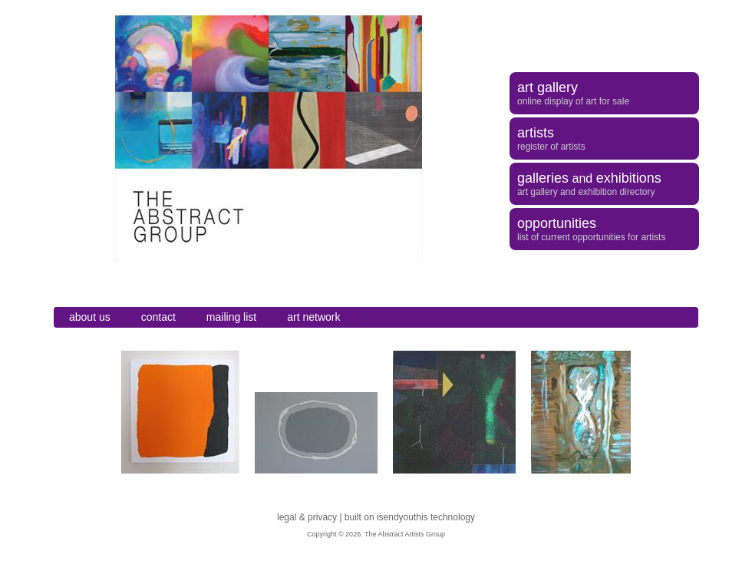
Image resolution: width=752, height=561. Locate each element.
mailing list (231, 317)
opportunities (556, 223)
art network (313, 317)
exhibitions (628, 178)
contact (158, 317)
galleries (543, 178)
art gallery (547, 87)
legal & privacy (307, 517)
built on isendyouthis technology (410, 517)
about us (89, 317)
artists (535, 132)
